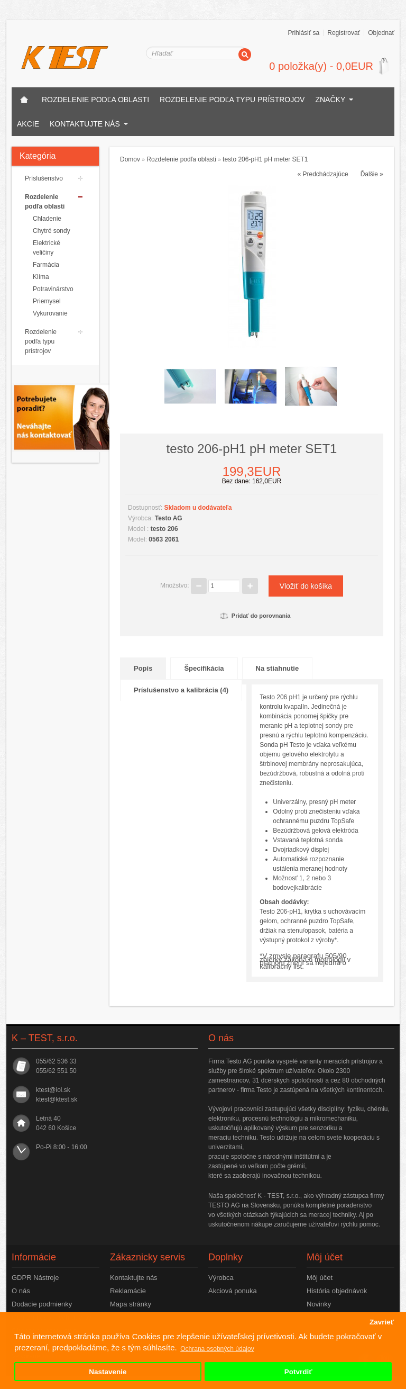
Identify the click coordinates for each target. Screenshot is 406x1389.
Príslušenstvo (44, 178)
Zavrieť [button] (382, 1322)
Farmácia (46, 264)
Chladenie (47, 218)
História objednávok (337, 1291)
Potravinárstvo (52, 289)
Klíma (41, 277)
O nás (21, 1291)
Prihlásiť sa (303, 33)
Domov (130, 159)
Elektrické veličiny (46, 247)
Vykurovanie (50, 313)
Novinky (319, 1304)
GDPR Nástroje (35, 1278)
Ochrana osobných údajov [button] (217, 1348)
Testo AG (168, 518)
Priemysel (47, 301)
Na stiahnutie (277, 668)
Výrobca (221, 1278)
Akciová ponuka (232, 1291)
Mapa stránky (130, 1304)
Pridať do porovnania (255, 615)
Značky (330, 99)
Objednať (381, 33)
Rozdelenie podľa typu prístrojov (232, 99)
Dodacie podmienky (42, 1304)
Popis (143, 668)
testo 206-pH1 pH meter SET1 (265, 159)
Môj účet (320, 1278)
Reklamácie (128, 1291)
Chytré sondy (51, 230)
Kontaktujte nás (85, 124)
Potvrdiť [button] (298, 1372)
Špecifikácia (204, 668)
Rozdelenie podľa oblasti (95, 99)
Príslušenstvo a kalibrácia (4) (181, 690)
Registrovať (343, 33)
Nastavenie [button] (107, 1372)
